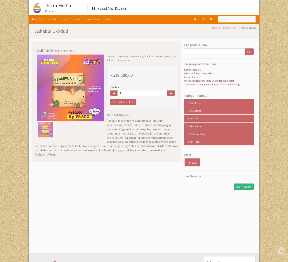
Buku (78, 19)
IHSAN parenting (196, 134)
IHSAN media (194, 126)
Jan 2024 (192, 162)
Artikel (52, 19)
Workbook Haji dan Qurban (198, 73)
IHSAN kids (193, 118)
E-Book (66, 19)
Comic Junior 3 (192, 77)
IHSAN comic (194, 110)
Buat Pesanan (243, 186)
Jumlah (114, 87)
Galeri (108, 19)
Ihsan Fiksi (193, 141)
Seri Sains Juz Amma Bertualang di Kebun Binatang (212, 84)
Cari (249, 51)
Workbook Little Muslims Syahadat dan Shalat (209, 80)
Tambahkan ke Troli (123, 102)
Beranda (38, 19)
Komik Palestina (193, 69)
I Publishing (194, 103)
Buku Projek (92, 19)
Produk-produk (230, 27)
